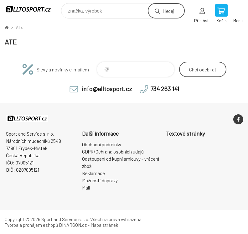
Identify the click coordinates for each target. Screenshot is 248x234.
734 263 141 (164, 88)
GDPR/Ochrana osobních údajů (113, 151)
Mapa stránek (104, 225)
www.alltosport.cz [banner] (32, 9)
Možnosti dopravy (100, 180)
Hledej (168, 11)
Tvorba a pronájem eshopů (31, 225)
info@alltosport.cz (107, 88)
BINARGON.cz (73, 225)
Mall (86, 187)
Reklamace (93, 173)
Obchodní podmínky (101, 144)
